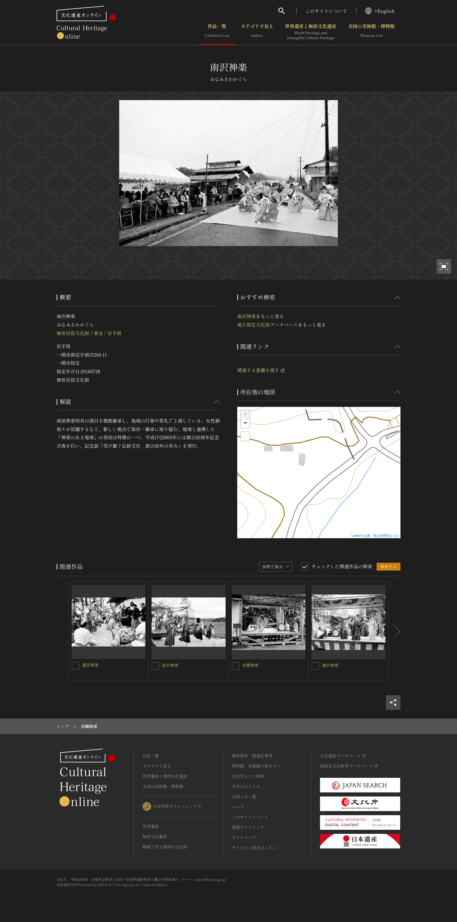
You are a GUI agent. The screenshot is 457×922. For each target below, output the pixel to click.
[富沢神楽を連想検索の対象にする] (155, 666)
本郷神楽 (250, 665)
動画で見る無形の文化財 (165, 847)
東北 (98, 333)
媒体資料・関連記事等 (252, 756)
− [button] (245, 423)
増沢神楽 (330, 665)
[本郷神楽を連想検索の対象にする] (235, 666)
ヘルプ (238, 807)
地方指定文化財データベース (267, 324)
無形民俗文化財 (73, 333)
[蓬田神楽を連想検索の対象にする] (75, 666)
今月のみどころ (246, 786)
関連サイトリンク (248, 827)
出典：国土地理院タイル (381, 535)
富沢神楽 (170, 665)
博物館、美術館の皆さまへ (256, 766)
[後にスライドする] (394, 631)
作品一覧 (217, 31)
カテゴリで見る (257, 31)
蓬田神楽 (90, 665)
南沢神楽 (246, 316)
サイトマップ (244, 837)
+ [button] (245, 414)
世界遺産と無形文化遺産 (310, 31)
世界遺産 (151, 826)
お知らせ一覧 (244, 796)
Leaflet (356, 535)
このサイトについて (326, 10)
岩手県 (115, 333)
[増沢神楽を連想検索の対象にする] (315, 666)
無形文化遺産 (155, 836)
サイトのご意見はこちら (254, 847)
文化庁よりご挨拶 (248, 776)
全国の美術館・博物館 (371, 31)
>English (380, 10)
